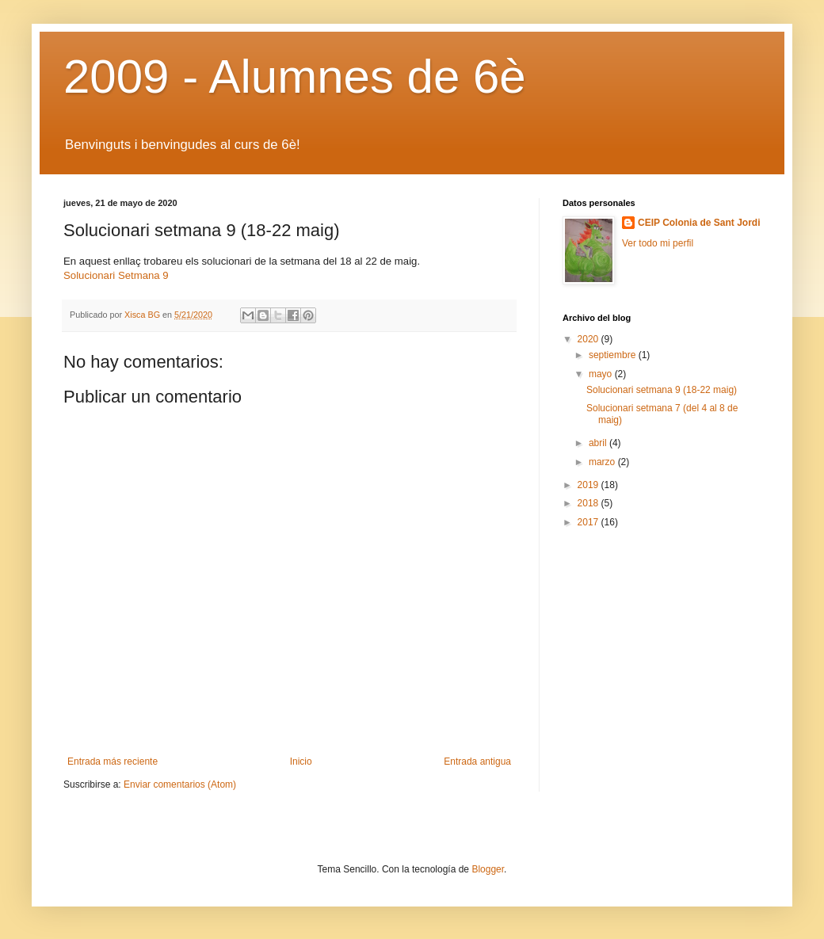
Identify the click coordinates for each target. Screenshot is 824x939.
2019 (589, 484)
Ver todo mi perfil (657, 243)
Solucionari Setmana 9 (116, 275)
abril (599, 443)
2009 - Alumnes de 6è (294, 76)
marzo (603, 462)
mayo (602, 374)
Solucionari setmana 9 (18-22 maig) (661, 389)
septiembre (614, 355)
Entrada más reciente (112, 761)
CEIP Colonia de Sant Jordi (699, 222)
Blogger (487, 869)
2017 (589, 522)
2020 (589, 339)
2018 (589, 503)
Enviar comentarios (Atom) (180, 784)
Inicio (301, 761)
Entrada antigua (477, 761)
